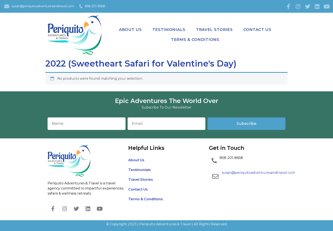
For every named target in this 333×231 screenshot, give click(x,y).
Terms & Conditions (195, 39)
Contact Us (257, 29)
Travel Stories (214, 29)
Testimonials (168, 29)
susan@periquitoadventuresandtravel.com (42, 6)
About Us (130, 29)
